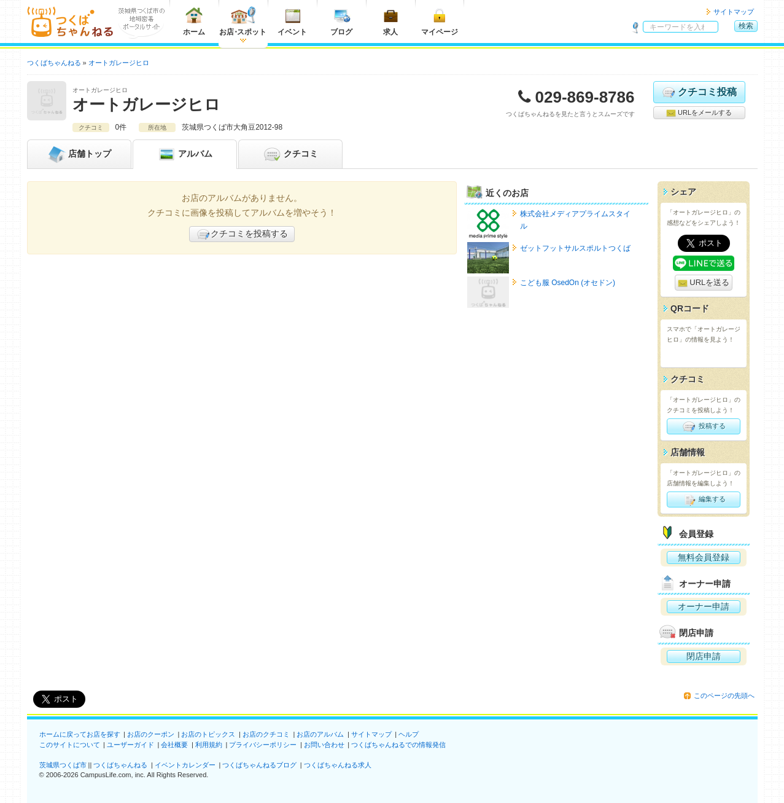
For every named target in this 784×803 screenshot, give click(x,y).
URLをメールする (699, 113)
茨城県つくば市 (63, 765)
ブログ (341, 21)
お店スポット (242, 21)
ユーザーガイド (130, 744)
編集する (703, 499)
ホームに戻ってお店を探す (79, 734)
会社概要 (174, 744)
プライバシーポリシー (263, 744)
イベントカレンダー (185, 765)
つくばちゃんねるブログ (259, 765)
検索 (746, 26)
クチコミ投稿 (699, 92)
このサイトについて (69, 744)
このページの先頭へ (724, 695)
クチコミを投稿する (242, 234)
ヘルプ (408, 734)
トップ (79, 154)
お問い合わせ (324, 744)
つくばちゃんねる (120, 765)
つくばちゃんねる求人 (337, 765)
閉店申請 (703, 656)
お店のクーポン (150, 734)
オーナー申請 (703, 606)
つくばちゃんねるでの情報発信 (398, 744)
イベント (292, 21)
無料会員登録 (703, 557)
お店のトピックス (208, 734)
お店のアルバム (320, 734)
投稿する (703, 426)
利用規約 (208, 744)
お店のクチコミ (266, 734)
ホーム (194, 21)
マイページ (439, 21)
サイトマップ (733, 11)
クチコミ (290, 154)
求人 (390, 21)
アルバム (185, 154)
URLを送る (704, 283)
